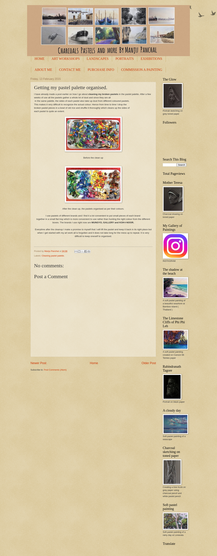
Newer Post (38, 363)
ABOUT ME (43, 70)
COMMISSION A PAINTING (141, 70)
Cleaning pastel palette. (53, 255)
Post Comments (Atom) (55, 370)
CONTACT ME (70, 70)
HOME (40, 59)
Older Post (149, 363)
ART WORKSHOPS (66, 59)
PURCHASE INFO (101, 70)
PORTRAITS (124, 59)
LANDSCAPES (97, 59)
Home (94, 363)
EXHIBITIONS (151, 59)
